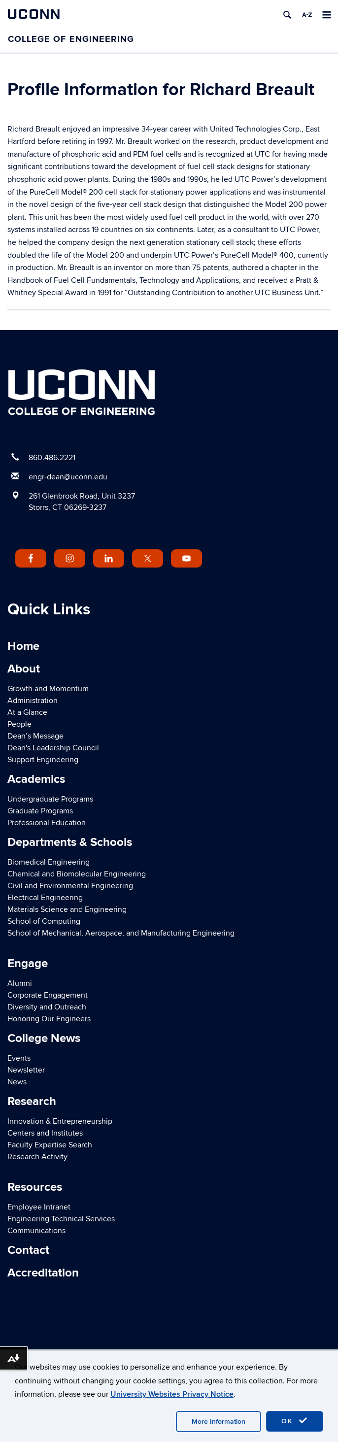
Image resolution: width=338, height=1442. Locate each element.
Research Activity (37, 1157)
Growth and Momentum (48, 689)
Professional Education (46, 823)
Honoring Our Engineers (49, 1019)
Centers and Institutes (45, 1133)
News (17, 1082)
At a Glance (27, 712)
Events (19, 1058)
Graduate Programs (40, 811)
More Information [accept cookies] (218, 1421)
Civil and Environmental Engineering (70, 886)
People (19, 724)
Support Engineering (42, 760)
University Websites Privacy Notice (172, 1394)
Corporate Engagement (47, 995)
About (23, 669)
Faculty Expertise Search (49, 1145)
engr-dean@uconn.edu (68, 477)
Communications (36, 1231)
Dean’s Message (35, 736)
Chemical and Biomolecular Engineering (76, 874)
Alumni (19, 983)
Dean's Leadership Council (53, 748)
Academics (36, 779)
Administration (32, 700)
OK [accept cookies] (294, 1420)
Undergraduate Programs (50, 799)
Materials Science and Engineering (67, 909)
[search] (287, 15)
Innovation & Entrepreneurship (59, 1121)
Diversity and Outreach (46, 1007)
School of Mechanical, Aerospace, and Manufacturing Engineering (121, 933)
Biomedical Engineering (48, 862)
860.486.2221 (52, 458)
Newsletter (26, 1070)
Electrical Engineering (45, 898)
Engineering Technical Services (61, 1219)
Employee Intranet (38, 1207)
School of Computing (43, 921)
